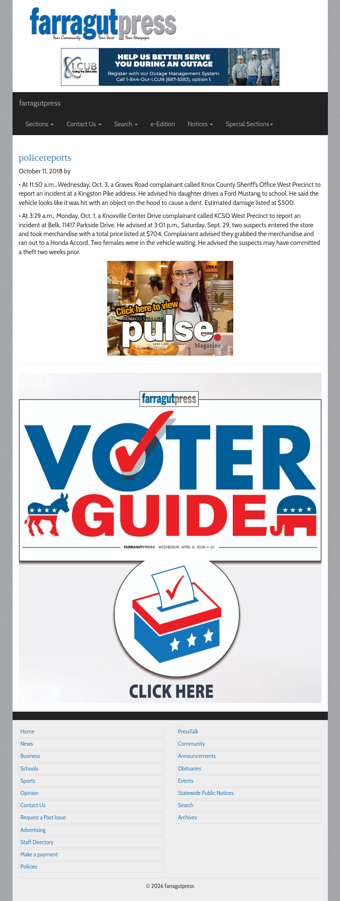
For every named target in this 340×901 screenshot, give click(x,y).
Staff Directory (37, 842)
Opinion (30, 793)
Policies (29, 867)
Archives (187, 817)
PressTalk (188, 731)
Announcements (197, 756)
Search (186, 805)
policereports (45, 157)
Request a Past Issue (43, 817)
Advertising (33, 830)
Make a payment (39, 854)
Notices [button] (200, 124)
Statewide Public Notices (206, 793)
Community (191, 744)
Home (28, 731)
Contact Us (33, 805)
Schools (29, 768)
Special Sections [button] (249, 124)
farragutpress (40, 103)
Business (30, 756)
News (27, 744)
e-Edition (162, 124)
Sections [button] (40, 124)
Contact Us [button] (83, 124)
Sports (28, 781)
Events (185, 781)
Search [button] (126, 124)
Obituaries (189, 768)
